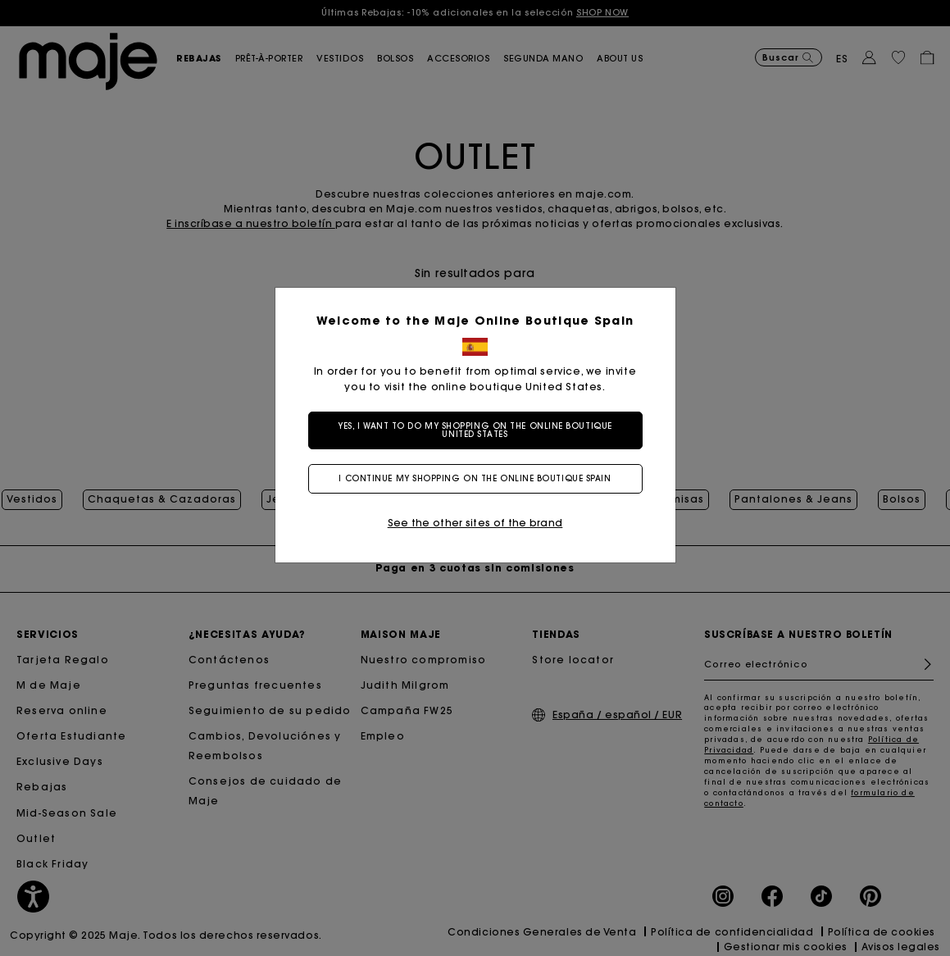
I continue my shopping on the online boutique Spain (475, 478)
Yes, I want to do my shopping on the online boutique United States (475, 430)
